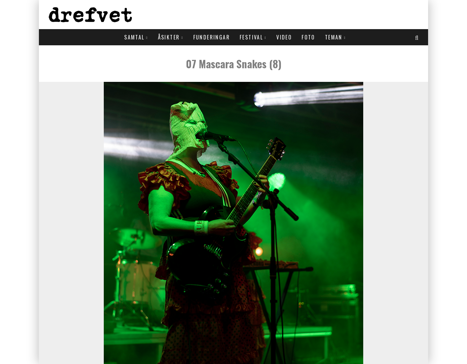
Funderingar (211, 37)
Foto (308, 37)
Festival (251, 37)
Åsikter (169, 37)
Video (284, 37)
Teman (333, 37)
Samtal (134, 37)
